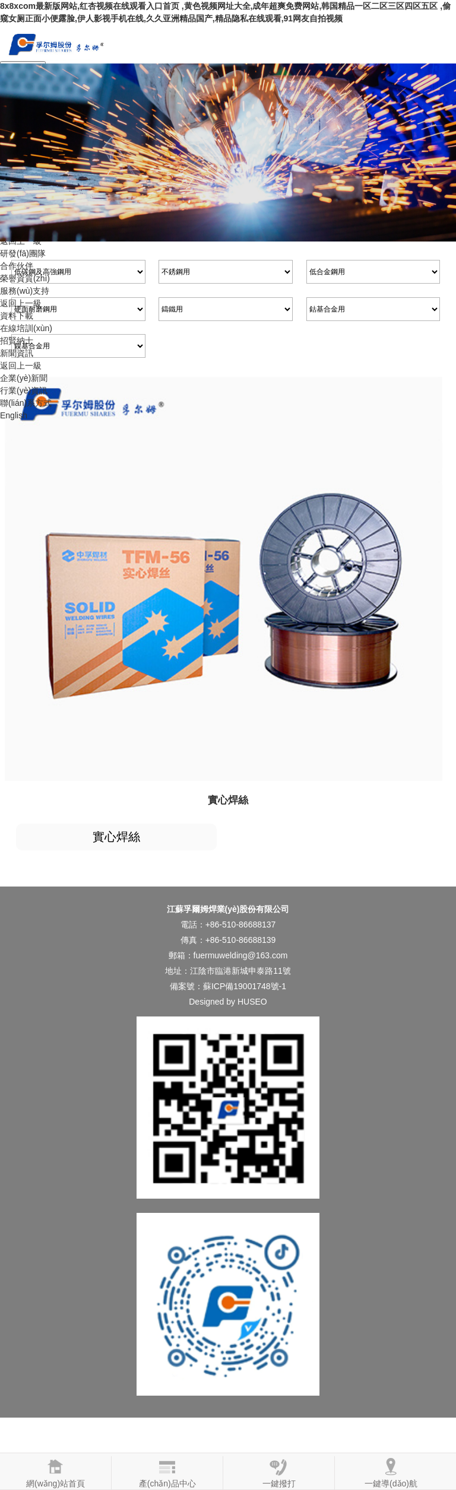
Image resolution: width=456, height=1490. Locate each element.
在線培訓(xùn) (26, 328)
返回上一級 (21, 303)
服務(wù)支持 (24, 291)
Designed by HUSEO (228, 1001)
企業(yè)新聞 (24, 378)
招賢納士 (16, 340)
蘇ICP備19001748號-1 (244, 986)
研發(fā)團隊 (23, 253)
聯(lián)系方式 (26, 403)
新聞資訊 (16, 353)
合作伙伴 (16, 266)
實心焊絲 (116, 836)
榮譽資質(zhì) (25, 278)
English (13, 415)
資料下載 (16, 315)
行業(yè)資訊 (24, 390)
